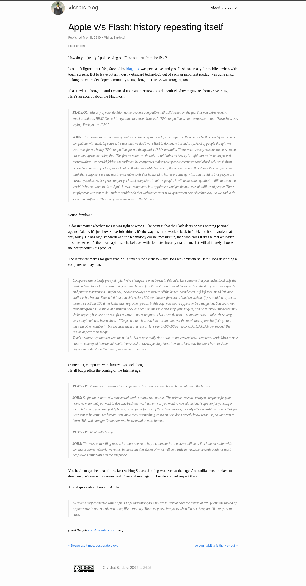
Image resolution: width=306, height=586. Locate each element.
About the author (224, 7)
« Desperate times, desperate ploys (93, 545)
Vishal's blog (83, 7)
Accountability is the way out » (216, 545)
